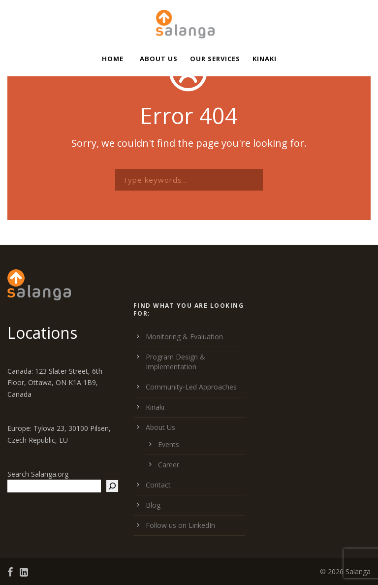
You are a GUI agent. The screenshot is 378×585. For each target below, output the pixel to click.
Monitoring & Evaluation (184, 336)
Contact (158, 484)
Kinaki (264, 58)
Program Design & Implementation (175, 361)
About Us (159, 58)
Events (168, 444)
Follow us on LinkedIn (180, 525)
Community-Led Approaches (191, 386)
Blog (153, 505)
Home (113, 58)
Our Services (215, 58)
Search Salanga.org (37, 474)
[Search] (112, 486)
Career (168, 464)
